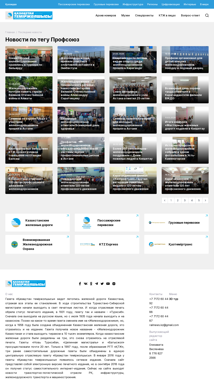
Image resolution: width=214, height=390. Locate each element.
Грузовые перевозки (106, 4)
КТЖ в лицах (167, 15)
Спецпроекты (144, 15)
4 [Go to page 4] (192, 200)
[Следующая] (205, 200)
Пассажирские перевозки (74, 4)
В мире (204, 4)
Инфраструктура (133, 4)
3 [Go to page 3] (185, 200)
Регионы (152, 4)
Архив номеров (105, 15)
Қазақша (11, 4)
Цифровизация (171, 4)
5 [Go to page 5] (199, 200)
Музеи (125, 15)
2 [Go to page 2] (178, 200)
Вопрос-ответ (190, 15)
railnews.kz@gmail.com (164, 325)
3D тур (173, 299)
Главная (10, 32)
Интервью (190, 4)
